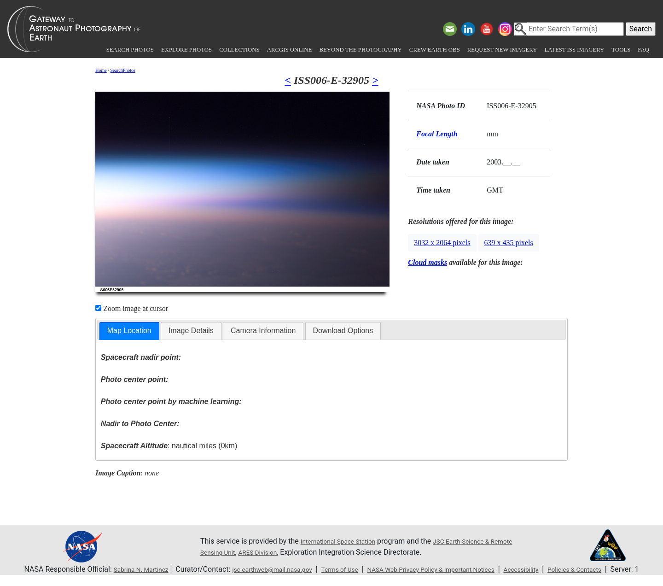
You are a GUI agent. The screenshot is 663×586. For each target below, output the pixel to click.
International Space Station (345, 541)
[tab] (129, 331)
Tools (620, 50)
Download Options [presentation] (343, 330)
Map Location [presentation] (129, 330)
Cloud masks (427, 262)
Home (100, 70)
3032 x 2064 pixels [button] (442, 242)
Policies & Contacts (619, 569)
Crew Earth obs (434, 50)
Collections (239, 50)
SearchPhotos (122, 70)
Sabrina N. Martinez (125, 569)
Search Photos (130, 50)
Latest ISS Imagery (574, 50)
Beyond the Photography (360, 50)
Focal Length (436, 134)
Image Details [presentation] (191, 330)
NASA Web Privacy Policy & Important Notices (453, 569)
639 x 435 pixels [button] (508, 242)
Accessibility (558, 569)
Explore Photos (186, 50)
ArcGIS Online (289, 50)
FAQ (643, 50)
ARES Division (294, 552)
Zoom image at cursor (131, 308)
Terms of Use (347, 569)
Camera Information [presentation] (263, 330)
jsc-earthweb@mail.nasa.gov (269, 569)
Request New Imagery (502, 50)
